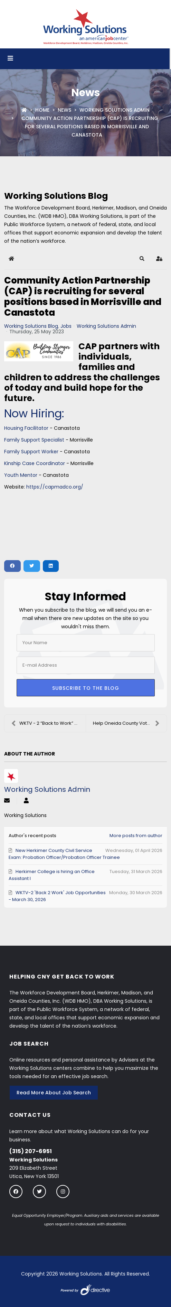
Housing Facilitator (26, 428)
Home (42, 109)
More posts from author (136, 835)
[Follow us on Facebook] (15, 1191)
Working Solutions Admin (114, 109)
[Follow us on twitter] (39, 1191)
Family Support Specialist (34, 439)
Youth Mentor (20, 475)
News (64, 109)
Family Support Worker (31, 451)
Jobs (66, 326)
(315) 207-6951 (30, 1151)
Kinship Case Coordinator (34, 463)
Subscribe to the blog (85, 688)
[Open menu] (10, 58)
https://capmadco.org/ (54, 486)
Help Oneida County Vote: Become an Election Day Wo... (130, 723)
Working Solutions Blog (31, 326)
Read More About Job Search (54, 1092)
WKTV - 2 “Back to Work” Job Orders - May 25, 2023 (48, 723)
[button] (142, 258)
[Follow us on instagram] (62, 1191)
